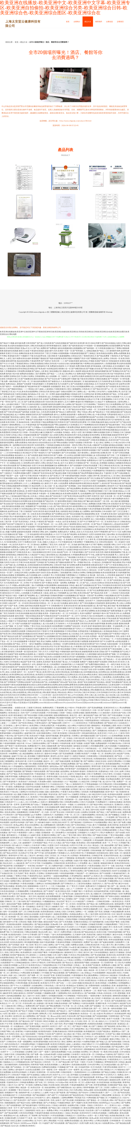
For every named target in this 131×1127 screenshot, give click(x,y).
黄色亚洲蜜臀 (52, 748)
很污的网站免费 (73, 565)
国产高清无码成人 (22, 521)
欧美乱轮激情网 (49, 409)
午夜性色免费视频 (97, 776)
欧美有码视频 (37, 501)
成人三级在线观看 (28, 1034)
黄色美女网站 (10, 812)
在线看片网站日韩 (103, 504)
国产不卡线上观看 (92, 555)
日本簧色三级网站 (74, 911)
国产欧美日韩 (5, 634)
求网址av (21, 1006)
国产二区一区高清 (103, 1001)
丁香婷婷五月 (115, 356)
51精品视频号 (63, 1047)
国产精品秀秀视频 (85, 473)
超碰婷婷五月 (64, 425)
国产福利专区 (71, 343)
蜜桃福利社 (96, 725)
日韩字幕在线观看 (54, 962)
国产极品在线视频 (42, 924)
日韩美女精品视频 (92, 498)
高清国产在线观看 (19, 751)
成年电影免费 (20, 343)
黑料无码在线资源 (11, 646)
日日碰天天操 (103, 527)
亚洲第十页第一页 (65, 351)
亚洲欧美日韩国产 (50, 751)
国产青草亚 (13, 1047)
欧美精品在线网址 (106, 353)
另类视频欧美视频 (97, 896)
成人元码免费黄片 (53, 664)
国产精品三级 (92, 904)
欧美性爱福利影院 (75, 917)
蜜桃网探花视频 (115, 960)
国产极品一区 (16, 657)
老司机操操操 (95, 366)
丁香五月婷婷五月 (59, 881)
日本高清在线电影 (7, 891)
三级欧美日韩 (10, 1006)
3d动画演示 (123, 723)
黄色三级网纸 (67, 1041)
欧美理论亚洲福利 (19, 1072)
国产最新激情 (25, 537)
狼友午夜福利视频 (47, 942)
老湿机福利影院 (22, 1077)
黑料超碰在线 (7, 483)
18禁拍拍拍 (105, 720)
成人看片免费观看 (55, 817)
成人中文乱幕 (18, 391)
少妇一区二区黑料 (48, 394)
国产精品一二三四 (54, 374)
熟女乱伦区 (8, 863)
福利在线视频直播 (64, 348)
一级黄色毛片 (25, 664)
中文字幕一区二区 (69, 1006)
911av (28, 743)
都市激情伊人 (12, 835)
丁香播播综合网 (46, 804)
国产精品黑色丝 (63, 646)
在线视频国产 (19, 866)
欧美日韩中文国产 (55, 527)
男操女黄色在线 (45, 491)
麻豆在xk (103, 917)
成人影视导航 (17, 1031)
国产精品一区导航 (116, 394)
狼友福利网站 (50, 1087)
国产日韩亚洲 (110, 549)
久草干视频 (76, 1039)
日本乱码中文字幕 (120, 1118)
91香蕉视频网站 (106, 399)
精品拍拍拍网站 (23, 361)
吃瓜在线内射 (49, 578)
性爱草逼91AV (41, 947)
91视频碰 (61, 1067)
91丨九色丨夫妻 (116, 929)
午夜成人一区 (111, 919)
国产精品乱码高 (97, 593)
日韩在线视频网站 (120, 784)
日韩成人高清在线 (104, 993)
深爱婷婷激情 (94, 985)
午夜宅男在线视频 (40, 860)
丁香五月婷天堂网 (10, 909)
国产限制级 (26, 771)
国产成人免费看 (39, 348)
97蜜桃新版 (70, 858)
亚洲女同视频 (71, 919)
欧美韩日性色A (35, 965)
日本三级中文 (107, 769)
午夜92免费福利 (117, 498)
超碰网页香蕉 (20, 440)
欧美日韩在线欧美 (24, 529)
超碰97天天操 (17, 756)
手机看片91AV (21, 848)
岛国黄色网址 (31, 366)
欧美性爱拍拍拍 (47, 911)
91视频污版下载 (76, 379)
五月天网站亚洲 (105, 784)
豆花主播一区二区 (112, 496)
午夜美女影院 (82, 996)
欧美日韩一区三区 (77, 1082)
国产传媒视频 (96, 799)
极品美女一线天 (82, 776)
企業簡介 (77, 22)
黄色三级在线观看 (123, 476)
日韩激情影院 (77, 942)
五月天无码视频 (46, 1029)
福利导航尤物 (83, 544)
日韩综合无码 (76, 356)
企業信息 (109, 22)
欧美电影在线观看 (115, 794)
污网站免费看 (106, 1095)
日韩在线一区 (115, 358)
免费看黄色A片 (93, 460)
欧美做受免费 (74, 1008)
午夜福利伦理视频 (63, 942)
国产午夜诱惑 (114, 634)
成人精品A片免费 (18, 470)
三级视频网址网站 (22, 968)
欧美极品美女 (97, 473)
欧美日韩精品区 (124, 616)
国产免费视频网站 (63, 419)
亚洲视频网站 (20, 575)
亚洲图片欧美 (101, 1003)
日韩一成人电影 (112, 501)
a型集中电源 (90, 1082)
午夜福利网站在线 (49, 965)
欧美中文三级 (122, 667)
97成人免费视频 (48, 718)
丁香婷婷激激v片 (108, 547)
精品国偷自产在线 (26, 560)
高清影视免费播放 (57, 937)
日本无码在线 (5, 845)
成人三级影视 (94, 863)
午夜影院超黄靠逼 (91, 720)
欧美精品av (71, 985)
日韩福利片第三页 (13, 379)
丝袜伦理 (83, 728)
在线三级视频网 (26, 506)
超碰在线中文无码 (82, 894)
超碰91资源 (36, 835)
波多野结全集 (47, 458)
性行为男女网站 (76, 1090)
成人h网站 (72, 725)
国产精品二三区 (102, 351)
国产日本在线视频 (69, 453)
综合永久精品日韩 (18, 580)
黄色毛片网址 (77, 445)
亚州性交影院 (88, 1019)
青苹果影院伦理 (111, 1062)
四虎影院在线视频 (95, 1024)
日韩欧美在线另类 (92, 945)
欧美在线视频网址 (100, 486)
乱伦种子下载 (33, 672)
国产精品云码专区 (10, 853)
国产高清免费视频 (95, 708)
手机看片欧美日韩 (7, 366)
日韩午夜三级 (97, 476)
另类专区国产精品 (40, 657)
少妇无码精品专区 (12, 827)
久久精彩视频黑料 (18, 618)
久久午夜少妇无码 (118, 442)
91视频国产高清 (78, 358)
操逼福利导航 (122, 985)
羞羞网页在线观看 (18, 631)
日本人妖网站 (66, 404)
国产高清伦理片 (20, 1100)
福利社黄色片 (74, 603)
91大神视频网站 (46, 929)
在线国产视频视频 (14, 771)
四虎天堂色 (112, 758)
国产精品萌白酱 (79, 878)
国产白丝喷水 (105, 570)
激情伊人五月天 (63, 402)
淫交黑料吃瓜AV (84, 639)
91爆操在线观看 (51, 447)
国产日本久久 (47, 539)
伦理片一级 (92, 1115)
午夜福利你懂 (65, 743)
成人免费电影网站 (73, 929)
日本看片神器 (100, 1019)
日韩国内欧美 (105, 871)
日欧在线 (76, 932)
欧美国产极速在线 (17, 955)
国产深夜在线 (105, 498)
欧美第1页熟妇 (99, 651)
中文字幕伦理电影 (65, 965)
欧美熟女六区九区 (121, 657)
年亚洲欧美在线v (115, 743)
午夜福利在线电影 (37, 351)
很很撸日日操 (11, 468)
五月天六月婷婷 (89, 481)
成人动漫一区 (50, 486)
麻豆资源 (77, 1041)
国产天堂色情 (36, 1021)
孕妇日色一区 (88, 562)
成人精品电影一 (50, 741)
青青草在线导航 (53, 878)
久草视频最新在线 (50, 809)
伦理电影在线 (85, 797)
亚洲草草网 (25, 804)
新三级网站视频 (38, 537)
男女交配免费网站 (91, 975)
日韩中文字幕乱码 (38, 962)
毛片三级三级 (109, 491)
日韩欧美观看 (28, 738)
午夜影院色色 (46, 998)
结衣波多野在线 (40, 356)
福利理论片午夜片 (53, 460)
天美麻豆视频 (80, 774)
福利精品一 (118, 937)
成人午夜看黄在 (76, 646)
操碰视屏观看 (87, 651)
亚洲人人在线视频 (22, 593)
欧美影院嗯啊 (114, 346)
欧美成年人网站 (28, 346)
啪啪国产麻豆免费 (123, 827)
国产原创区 (40, 1006)
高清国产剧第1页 (101, 361)
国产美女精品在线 (114, 483)
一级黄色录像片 (95, 996)
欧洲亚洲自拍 (86, 483)
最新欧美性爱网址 (61, 914)
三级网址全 (39, 883)
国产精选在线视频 (22, 815)
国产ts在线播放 (56, 432)
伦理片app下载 (21, 899)
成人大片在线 (76, 1021)
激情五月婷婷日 (110, 590)
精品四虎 (41, 896)
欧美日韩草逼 (113, 825)
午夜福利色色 (118, 374)
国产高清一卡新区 (78, 1062)
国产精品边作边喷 (11, 636)
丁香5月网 (30, 817)
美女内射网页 (85, 519)
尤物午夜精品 (84, 799)
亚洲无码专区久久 (111, 708)
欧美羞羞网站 (24, 878)
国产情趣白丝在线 (93, 368)
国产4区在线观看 (58, 1123)
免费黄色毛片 (118, 588)
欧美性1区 (39, 753)
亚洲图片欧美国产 (82, 753)
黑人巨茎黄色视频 (101, 539)
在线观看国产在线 (110, 741)
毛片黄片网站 (44, 600)
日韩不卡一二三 (69, 723)
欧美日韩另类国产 (45, 1077)
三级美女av (35, 909)
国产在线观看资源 (118, 1001)
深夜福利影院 (9, 651)
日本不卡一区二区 (58, 547)
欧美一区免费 (101, 514)
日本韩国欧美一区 (117, 1120)
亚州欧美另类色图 (114, 1057)
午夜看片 (64, 792)
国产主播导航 (29, 402)
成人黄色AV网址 (87, 1120)
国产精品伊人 (62, 1011)
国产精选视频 (42, 425)
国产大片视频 (20, 937)
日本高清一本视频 (20, 809)
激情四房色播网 (54, 404)
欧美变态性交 (82, 723)
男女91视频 (68, 1024)
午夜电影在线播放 (53, 445)
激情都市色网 (114, 351)
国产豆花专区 (90, 552)
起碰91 (70, 774)
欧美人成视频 (37, 529)
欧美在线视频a (123, 639)
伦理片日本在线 (38, 465)
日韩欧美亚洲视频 (97, 440)
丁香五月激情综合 (59, 580)
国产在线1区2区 (21, 427)
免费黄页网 (30, 1006)
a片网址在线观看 (102, 1120)
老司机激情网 (50, 853)
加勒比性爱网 (66, 391)
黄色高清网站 (69, 590)
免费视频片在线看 (42, 590)
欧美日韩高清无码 (37, 353)
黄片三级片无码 (56, 1024)
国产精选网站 (29, 595)
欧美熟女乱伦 (47, 442)
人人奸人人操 (13, 649)
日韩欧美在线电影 (60, 1003)
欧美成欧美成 (7, 588)
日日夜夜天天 (16, 509)
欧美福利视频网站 (64, 934)
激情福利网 (119, 904)
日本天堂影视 (105, 557)
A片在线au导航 (62, 1082)
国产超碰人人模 (38, 371)
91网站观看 (25, 973)
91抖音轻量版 (52, 713)
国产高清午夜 (18, 659)
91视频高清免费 (62, 950)
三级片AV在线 (60, 848)
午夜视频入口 (24, 835)
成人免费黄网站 (29, 1016)
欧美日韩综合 (57, 838)
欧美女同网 (55, 1072)
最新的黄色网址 (42, 710)
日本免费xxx (34, 802)
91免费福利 (18, 860)
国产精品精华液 (30, 386)
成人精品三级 (69, 1034)
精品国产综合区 (60, 504)
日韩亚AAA (104, 975)
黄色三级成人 (66, 516)
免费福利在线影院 (57, 366)
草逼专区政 (53, 794)
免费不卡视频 (31, 473)
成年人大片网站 (63, 909)
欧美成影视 (72, 832)
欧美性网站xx (54, 820)
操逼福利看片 (71, 414)
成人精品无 (70, 998)
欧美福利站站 (100, 529)
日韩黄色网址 (92, 756)
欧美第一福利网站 (60, 583)
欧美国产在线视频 (66, 498)
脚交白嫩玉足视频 (42, 432)
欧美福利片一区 (34, 588)
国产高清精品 (18, 493)
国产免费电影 (51, 348)
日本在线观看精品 (101, 952)
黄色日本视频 (48, 1021)
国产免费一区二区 (35, 975)
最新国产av (7, 728)
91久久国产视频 (8, 389)
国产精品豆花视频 (16, 850)
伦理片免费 (84, 1123)
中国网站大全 (84, 575)
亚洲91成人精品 (101, 488)
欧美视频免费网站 (83, 386)
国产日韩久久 (12, 939)
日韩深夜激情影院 (106, 756)
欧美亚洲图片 (106, 509)
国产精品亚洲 (12, 1011)
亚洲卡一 (118, 710)
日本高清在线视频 (22, 613)
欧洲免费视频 (18, 386)
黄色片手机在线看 (109, 618)
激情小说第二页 (115, 853)
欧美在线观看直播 (108, 572)
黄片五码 (32, 896)
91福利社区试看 (83, 725)
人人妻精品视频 (90, 351)
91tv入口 (45, 1024)
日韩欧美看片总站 (114, 807)
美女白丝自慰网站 (32, 825)
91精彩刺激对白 (60, 389)
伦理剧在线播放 (101, 379)
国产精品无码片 (72, 1123)
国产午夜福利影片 (10, 781)
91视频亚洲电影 (13, 970)
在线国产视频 (89, 743)
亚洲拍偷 (16, 889)
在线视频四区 (56, 386)
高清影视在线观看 (14, 924)
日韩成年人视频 (85, 476)
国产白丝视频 (102, 445)
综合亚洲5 (90, 1110)
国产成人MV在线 (82, 636)
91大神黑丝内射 (87, 394)
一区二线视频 (88, 911)
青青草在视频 (52, 776)
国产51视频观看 (25, 950)
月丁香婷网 (33, 1115)
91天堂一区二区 (14, 557)
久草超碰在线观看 (29, 435)
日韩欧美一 (91, 901)
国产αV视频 (125, 1049)
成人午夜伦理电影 (99, 414)
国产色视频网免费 (46, 414)
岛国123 (44, 802)
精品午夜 (21, 743)
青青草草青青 (53, 871)
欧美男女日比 (20, 598)
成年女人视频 (66, 878)
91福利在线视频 (30, 1031)
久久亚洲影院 (27, 628)
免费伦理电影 (66, 932)
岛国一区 (48, 812)
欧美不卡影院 (111, 1108)
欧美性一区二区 (52, 830)
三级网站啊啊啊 (66, 1098)
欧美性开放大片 (113, 521)
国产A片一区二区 (100, 521)
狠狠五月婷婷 (28, 947)
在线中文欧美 (40, 572)
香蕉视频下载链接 (39, 358)
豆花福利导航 (84, 1067)
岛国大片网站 (121, 343)
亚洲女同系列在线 (111, 855)
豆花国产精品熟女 (103, 1031)
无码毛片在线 (9, 562)
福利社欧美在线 (104, 646)
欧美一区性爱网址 (14, 1036)
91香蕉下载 (125, 718)
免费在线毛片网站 (85, 414)
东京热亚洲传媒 (103, 1082)
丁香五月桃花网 (25, 460)
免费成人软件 (123, 1075)
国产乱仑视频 (15, 784)
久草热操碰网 (98, 840)
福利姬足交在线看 (80, 746)
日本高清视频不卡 (16, 590)
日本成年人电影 (6, 975)
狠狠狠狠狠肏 (33, 886)
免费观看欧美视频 (57, 567)
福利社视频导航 (88, 1001)
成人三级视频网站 (101, 458)
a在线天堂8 (50, 950)
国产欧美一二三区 (122, 756)
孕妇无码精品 (124, 578)
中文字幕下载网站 (96, 544)
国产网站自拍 (58, 998)
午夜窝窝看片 (22, 832)
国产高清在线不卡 (57, 496)
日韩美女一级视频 (12, 710)
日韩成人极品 (74, 585)
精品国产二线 (99, 501)
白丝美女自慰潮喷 (73, 455)
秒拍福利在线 (44, 567)
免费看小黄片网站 (51, 1039)
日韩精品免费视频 (85, 919)
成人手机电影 (100, 807)
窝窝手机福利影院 (12, 1059)
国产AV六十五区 (115, 532)
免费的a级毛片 (63, 532)
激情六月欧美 (72, 407)
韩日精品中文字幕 (30, 453)
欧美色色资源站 (56, 1113)
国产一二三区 (111, 1092)
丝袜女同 (66, 1108)
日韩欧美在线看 (33, 911)
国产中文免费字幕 (107, 641)
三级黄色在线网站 (39, 743)
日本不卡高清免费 (99, 881)
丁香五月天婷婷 (26, 404)
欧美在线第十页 (39, 776)
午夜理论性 (88, 891)
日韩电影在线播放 (92, 628)
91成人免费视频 (66, 860)
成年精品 (40, 855)
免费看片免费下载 (122, 728)
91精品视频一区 (62, 886)
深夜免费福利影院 (37, 988)
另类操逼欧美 (113, 361)
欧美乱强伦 (56, 822)
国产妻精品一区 (93, 1100)
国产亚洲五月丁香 (57, 476)
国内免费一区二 (95, 621)
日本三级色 (86, 978)
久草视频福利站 (10, 371)
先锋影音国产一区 (26, 1047)
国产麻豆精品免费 (119, 570)
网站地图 (13, 334)
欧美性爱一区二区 (109, 667)
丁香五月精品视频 (116, 835)
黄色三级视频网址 (74, 389)
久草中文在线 (37, 481)
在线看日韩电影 (72, 549)
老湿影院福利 (62, 1080)
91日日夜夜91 (113, 1003)
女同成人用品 (16, 435)
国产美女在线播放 (101, 634)
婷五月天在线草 (67, 927)
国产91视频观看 (43, 386)
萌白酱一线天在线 (97, 575)
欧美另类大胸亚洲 (103, 552)
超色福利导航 (123, 514)
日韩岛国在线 (22, 519)
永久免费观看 (124, 613)
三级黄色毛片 (48, 815)
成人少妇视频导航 (98, 386)
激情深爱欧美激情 (64, 501)
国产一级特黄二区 (94, 988)
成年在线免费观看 (16, 914)
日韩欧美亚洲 (59, 863)
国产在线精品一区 (18, 1067)
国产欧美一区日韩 (98, 639)
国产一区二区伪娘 (70, 544)
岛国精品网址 (28, 924)
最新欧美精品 (81, 527)
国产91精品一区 (59, 539)
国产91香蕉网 (74, 1011)
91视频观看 (74, 797)
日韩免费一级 (20, 651)
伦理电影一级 (95, 636)
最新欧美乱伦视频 (115, 516)
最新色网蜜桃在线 (61, 715)
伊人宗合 (87, 845)
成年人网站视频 (49, 1120)
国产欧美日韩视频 (90, 646)
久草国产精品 (53, 651)
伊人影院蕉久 (31, 955)
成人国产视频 (64, 1039)
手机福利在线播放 (92, 1095)
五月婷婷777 (22, 1118)
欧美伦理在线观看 (7, 611)
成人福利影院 (123, 659)
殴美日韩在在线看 (111, 1052)
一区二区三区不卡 (35, 741)
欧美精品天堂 (117, 583)
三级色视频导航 (65, 572)
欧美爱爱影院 (5, 432)
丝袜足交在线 (100, 761)
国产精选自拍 (101, 516)
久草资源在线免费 (26, 1001)
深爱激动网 (122, 766)
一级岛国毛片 (13, 481)
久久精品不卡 (99, 402)
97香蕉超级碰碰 (41, 527)
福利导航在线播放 (72, 659)
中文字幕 (9, 1024)
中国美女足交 (40, 430)
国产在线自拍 (125, 412)
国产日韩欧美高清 (20, 552)
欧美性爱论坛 (71, 863)
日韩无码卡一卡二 (101, 1105)
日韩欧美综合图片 (8, 896)
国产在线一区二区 (26, 381)
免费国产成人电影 (91, 942)
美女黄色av (64, 871)
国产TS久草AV (113, 1036)
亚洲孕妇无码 (14, 376)
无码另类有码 (55, 516)
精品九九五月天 (124, 414)
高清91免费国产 (86, 613)
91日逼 (60, 1120)
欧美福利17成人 (78, 516)
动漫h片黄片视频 (81, 860)
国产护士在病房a (102, 718)
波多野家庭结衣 (98, 1034)
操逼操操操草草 (106, 628)
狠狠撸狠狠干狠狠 (114, 493)
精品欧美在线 (24, 422)
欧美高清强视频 (51, 1064)
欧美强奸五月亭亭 (48, 983)
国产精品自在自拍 (94, 618)
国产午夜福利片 (8, 598)
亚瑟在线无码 (31, 651)
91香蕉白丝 (102, 980)
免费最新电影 (19, 787)
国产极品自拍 (73, 409)
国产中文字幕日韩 (106, 657)
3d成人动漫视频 (19, 478)
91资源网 (110, 817)
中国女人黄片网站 (83, 1034)
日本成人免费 (83, 1006)
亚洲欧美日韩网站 (49, 835)
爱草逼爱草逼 (65, 736)
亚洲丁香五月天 (35, 945)
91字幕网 (51, 774)
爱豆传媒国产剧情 (11, 654)
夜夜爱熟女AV (9, 1115)
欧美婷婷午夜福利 (78, 771)
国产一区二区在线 (45, 919)
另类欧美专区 (64, 751)
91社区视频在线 (8, 534)
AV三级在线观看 (72, 547)
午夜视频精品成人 (96, 631)
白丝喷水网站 (28, 1120)
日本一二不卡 (62, 730)
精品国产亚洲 (25, 662)
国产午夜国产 (49, 891)
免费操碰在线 (111, 402)
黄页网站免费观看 (102, 394)
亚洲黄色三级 (82, 985)
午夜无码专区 (49, 1001)
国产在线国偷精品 (20, 409)
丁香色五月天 (114, 468)
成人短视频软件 (83, 598)
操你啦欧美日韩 (27, 894)
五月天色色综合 (8, 427)
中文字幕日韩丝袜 (31, 476)
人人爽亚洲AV (65, 1064)
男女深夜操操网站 (68, 570)
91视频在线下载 (103, 886)
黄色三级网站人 (121, 547)
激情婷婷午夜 (12, 789)
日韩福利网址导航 (22, 1054)
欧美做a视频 (53, 860)
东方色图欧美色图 (61, 519)
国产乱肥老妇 (106, 478)
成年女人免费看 (59, 414)
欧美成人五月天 (47, 669)
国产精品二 (101, 812)
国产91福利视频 (39, 506)
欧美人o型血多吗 (115, 524)
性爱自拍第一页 (30, 838)
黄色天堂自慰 (64, 654)
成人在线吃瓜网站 (57, 435)
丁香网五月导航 (20, 876)
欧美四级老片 (83, 534)
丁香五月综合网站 (10, 1001)
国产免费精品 (74, 1003)
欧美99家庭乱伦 (15, 453)
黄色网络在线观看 (77, 588)
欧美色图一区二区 (16, 917)
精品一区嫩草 (18, 595)
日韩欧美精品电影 (48, 468)
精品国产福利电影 (22, 412)
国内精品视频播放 (14, 996)
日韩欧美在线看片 (97, 1092)
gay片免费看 (36, 815)
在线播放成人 (47, 644)
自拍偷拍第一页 (96, 962)
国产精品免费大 (118, 1047)
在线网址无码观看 (88, 812)
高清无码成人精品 (37, 730)
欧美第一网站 (75, 412)
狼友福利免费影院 (40, 381)
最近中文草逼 (5, 718)
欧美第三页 (89, 807)
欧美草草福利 (101, 1049)
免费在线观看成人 (63, 588)
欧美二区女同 (81, 626)
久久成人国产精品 (54, 506)
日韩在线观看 (70, 621)
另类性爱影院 (43, 766)
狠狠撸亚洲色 (14, 437)
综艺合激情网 (124, 988)
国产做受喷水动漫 (114, 812)
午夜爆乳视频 (31, 478)
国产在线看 (120, 832)
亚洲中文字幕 (97, 1069)
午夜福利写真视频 (42, 1113)
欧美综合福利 (25, 358)
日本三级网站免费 (89, 929)
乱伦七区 (15, 1126)
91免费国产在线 (69, 626)
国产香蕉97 (10, 746)
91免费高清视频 (19, 473)
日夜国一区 (125, 815)
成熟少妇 (9, 860)
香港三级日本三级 (85, 952)
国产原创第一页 (43, 1016)
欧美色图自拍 (40, 346)
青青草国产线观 (37, 1064)
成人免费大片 (42, 478)
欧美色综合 (4, 985)
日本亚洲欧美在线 (35, 1019)
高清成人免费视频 (92, 437)
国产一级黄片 (44, 1052)
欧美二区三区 (61, 774)
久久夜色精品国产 (83, 440)
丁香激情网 (59, 708)
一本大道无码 (40, 889)
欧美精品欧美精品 (111, 631)
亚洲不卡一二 (6, 1052)
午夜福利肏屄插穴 (119, 873)
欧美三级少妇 (95, 1123)
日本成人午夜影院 (37, 521)
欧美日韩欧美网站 (33, 611)
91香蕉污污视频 (76, 649)
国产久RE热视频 (66, 922)
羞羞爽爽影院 (22, 812)
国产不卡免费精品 (7, 848)
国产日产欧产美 (78, 718)
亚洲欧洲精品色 (56, 493)
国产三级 (71, 827)
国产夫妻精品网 (63, 379)
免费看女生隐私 (77, 945)
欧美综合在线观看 (13, 527)
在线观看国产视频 (123, 470)
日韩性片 (121, 917)
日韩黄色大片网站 (109, 947)
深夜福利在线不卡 (98, 565)
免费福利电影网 (75, 483)
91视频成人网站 (31, 470)
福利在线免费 (102, 654)
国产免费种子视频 (115, 488)
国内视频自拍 (27, 634)
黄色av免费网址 (63, 980)
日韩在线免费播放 (7, 455)
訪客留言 (120, 22)
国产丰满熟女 (47, 583)
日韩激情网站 (40, 376)
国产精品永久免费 (63, 412)
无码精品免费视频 (68, 764)
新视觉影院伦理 (14, 368)
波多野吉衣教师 (78, 376)
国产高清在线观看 (7, 458)
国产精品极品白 (32, 598)
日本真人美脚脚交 (20, 960)
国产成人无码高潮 (44, 343)
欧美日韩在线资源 (31, 603)
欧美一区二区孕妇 (22, 583)
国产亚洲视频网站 (87, 580)
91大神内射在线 (17, 932)
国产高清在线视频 (99, 493)
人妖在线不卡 (89, 600)
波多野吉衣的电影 (17, 822)
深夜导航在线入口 (100, 858)
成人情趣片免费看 (9, 532)
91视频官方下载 (26, 356)
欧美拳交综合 (38, 1059)
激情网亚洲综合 (75, 524)
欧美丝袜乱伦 (50, 649)
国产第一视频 (116, 909)
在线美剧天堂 (116, 504)
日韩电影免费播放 (27, 1082)
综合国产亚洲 (49, 975)
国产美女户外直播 (101, 585)
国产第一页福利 (56, 850)
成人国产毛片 (122, 1064)
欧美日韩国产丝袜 (15, 578)
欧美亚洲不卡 (91, 738)
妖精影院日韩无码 (92, 376)
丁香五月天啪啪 (51, 353)
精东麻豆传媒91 (44, 822)
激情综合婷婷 (79, 537)
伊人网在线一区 (96, 1052)
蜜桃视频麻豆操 (51, 465)
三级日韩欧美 (52, 356)
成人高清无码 (110, 440)
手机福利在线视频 (96, 820)
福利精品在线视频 (115, 445)
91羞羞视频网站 (64, 356)
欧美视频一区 (65, 1049)
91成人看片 (91, 825)
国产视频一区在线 (69, 560)
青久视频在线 (64, 371)
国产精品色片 (7, 595)
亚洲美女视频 (124, 361)
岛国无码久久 (98, 883)
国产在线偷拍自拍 (33, 1067)
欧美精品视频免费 (52, 883)
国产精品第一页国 (83, 595)
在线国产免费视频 (50, 399)
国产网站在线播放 (60, 442)
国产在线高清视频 (59, 343)
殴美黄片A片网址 (54, 779)
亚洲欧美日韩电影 (40, 560)
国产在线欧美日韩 (20, 567)
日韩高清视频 (16, 634)
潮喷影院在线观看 (78, 419)
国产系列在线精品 (33, 669)
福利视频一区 (74, 1080)
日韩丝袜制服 (96, 850)
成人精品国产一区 (98, 889)
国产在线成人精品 (116, 458)
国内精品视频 (110, 820)
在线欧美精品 (89, 384)
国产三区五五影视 (120, 511)
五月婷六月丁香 (105, 970)
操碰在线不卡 (121, 575)
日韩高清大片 (87, 389)
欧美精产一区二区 (43, 866)
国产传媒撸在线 (26, 379)
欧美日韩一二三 (58, 361)
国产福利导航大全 (77, 1047)
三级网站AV (23, 792)
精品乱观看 (111, 973)
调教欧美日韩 (116, 557)
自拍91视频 (76, 983)
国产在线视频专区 (87, 578)
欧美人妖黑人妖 (90, 649)
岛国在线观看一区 (114, 644)
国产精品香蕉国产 (124, 618)
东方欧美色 (9, 1008)
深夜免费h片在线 (63, 825)
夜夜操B (74, 1057)
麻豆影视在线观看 (85, 606)
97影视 (72, 776)
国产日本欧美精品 (78, 825)
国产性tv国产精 (111, 883)
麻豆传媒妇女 (83, 947)
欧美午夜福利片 (46, 914)
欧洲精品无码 (122, 565)
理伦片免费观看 (37, 840)
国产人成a (61, 835)
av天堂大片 (23, 965)
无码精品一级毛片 (70, 432)
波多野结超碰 (104, 376)
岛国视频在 (59, 815)
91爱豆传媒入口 (118, 1029)
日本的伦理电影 (25, 1095)
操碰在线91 (122, 797)
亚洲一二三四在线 (111, 593)
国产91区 (12, 832)
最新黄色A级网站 (86, 817)
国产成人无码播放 (65, 899)
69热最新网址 (18, 733)
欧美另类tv (126, 957)
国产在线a (35, 804)
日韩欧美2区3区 (113, 662)
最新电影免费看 (19, 669)
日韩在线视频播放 (52, 1059)
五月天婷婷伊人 (60, 623)
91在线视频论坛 (87, 529)
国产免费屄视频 (91, 664)
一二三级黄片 (12, 723)
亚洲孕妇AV (88, 822)
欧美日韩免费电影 (44, 514)
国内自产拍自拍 (69, 527)
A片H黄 (68, 720)
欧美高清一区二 (112, 578)
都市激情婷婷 (24, 871)
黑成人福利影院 (62, 511)
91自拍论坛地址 (63, 363)
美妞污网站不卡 (88, 1044)
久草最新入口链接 (92, 537)
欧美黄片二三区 (15, 840)
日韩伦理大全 (27, 657)
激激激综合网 (115, 1080)
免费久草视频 (55, 600)
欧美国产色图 (60, 578)
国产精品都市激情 (113, 425)
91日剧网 (125, 764)
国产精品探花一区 (86, 1057)
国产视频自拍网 (55, 723)
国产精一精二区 (62, 409)
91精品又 (47, 939)
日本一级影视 (47, 1069)
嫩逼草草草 (7, 993)
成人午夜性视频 (32, 608)
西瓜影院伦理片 (71, 435)
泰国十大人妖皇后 (18, 1013)
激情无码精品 (78, 939)
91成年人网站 (39, 950)
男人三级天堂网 (91, 914)
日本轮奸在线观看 (38, 713)
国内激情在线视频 (13, 506)
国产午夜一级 (71, 1067)
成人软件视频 (72, 1075)
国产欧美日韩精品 (26, 723)
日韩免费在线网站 (71, 802)
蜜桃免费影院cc (15, 425)
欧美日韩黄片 (7, 488)
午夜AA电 (9, 736)
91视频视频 (102, 825)
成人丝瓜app (86, 1069)
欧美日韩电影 (101, 983)
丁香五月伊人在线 (55, 544)
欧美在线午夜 (21, 761)
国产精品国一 (50, 521)
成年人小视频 (34, 832)
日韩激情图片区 (57, 606)
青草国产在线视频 (34, 993)
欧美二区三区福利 (11, 560)
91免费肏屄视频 (88, 1041)
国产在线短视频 (36, 419)
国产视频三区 (102, 1098)
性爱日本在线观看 (121, 769)
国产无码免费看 (85, 659)
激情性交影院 (86, 427)
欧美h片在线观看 (74, 1019)
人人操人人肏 (15, 843)
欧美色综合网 (71, 787)
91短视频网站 (47, 863)
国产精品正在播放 (108, 1072)
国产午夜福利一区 (115, 379)
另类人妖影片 (121, 636)
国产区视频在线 (97, 560)
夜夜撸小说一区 (64, 368)
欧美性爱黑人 (40, 445)
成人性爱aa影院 (56, 470)
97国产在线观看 (102, 450)
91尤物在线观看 (59, 728)
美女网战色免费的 (113, 779)
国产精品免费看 (103, 356)
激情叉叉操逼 (24, 351)
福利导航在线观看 (32, 606)
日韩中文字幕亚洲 (83, 998)
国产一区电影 (79, 899)
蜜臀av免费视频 (120, 353)
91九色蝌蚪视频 (102, 1044)
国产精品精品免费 (123, 1123)
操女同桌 (120, 866)
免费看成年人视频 (109, 965)
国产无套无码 (14, 894)
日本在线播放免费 (52, 807)
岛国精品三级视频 (114, 463)
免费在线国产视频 (84, 374)
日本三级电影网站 (77, 1029)
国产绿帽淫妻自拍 (78, 368)
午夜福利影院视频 (77, 353)
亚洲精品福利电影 (72, 669)
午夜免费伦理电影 (73, 427)
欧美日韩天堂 (54, 1041)
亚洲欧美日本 (122, 1072)
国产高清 (28, 860)
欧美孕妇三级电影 (68, 460)
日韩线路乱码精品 (111, 876)
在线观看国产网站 (69, 598)
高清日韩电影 (33, 567)
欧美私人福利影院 (65, 509)
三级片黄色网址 (82, 453)
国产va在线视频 (118, 509)
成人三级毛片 (8, 937)
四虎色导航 (91, 934)
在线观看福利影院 (26, 646)
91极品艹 (3, 730)
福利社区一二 (81, 567)
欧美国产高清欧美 (93, 965)
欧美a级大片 (113, 730)
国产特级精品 (72, 1092)
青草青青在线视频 (117, 447)
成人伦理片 (29, 850)
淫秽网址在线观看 (71, 817)
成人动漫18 (97, 1013)
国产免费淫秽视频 (114, 611)
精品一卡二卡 (111, 639)
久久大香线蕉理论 (40, 397)
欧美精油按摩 (120, 1013)
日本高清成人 (97, 659)
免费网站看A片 (63, 465)
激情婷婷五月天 (70, 952)
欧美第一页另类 (25, 481)
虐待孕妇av (15, 973)
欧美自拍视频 (94, 860)
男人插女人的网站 (124, 603)
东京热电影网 (97, 616)
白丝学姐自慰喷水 (14, 1080)
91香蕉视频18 (77, 975)
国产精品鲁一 (22, 896)
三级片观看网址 (40, 374)
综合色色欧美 (46, 626)
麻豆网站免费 (11, 491)
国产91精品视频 (121, 473)
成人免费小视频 (108, 827)
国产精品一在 (5, 618)
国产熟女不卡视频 (101, 524)
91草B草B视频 (22, 983)
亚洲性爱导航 (83, 1118)
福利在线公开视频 (87, 361)
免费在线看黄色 (21, 442)
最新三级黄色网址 (52, 792)
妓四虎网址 (65, 771)
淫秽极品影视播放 (93, 572)
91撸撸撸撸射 (102, 960)
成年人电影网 (75, 371)
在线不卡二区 (99, 919)
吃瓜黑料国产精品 (15, 430)
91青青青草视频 (106, 588)
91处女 (52, 1092)
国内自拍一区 (94, 570)
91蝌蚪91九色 (36, 978)
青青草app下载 (102, 1077)
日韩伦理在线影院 (106, 542)
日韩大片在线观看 (87, 802)
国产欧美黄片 (44, 1115)
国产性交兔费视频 (97, 590)
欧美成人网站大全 (71, 838)
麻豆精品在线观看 (43, 904)
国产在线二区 (40, 1082)
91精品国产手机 (44, 881)
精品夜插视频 (5, 657)
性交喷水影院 (54, 1085)
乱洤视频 (72, 730)
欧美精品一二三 (21, 389)
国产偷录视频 (90, 993)
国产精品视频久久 (66, 537)
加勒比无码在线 (50, 363)
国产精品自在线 (28, 639)
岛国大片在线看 (34, 937)
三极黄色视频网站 (88, 815)
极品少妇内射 (110, 422)
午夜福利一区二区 (17, 817)
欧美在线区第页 (115, 585)
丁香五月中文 (123, 924)
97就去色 (14, 792)
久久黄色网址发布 (27, 463)
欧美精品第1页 (89, 983)
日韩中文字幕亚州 (59, 491)
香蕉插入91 (109, 1069)
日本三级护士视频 (60, 955)
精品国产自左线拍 (96, 417)
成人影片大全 (62, 463)
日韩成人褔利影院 (59, 1105)
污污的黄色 (89, 787)
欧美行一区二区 (62, 613)
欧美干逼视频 (77, 743)
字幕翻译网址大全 (91, 542)
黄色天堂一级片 (76, 715)
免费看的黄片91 (34, 746)
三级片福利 (21, 901)
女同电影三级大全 (78, 789)
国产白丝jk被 (114, 1011)
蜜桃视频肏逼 (89, 1049)
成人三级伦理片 (20, 975)
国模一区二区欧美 (29, 514)
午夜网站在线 (88, 363)
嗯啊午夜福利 (75, 402)
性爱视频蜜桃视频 (97, 792)
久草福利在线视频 (52, 654)
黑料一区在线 (31, 417)
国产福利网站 (96, 667)
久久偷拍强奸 (31, 407)
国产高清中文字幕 (21, 736)
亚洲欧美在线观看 (31, 990)
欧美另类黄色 (92, 567)
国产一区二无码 (100, 1008)
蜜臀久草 (57, 804)
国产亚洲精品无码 (116, 371)
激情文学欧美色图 (9, 399)
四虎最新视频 (110, 363)
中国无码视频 (72, 473)
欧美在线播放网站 (45, 1008)
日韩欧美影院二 (67, 1072)
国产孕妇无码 (106, 368)
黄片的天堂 (61, 985)
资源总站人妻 (106, 848)
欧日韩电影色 (14, 501)
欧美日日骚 (101, 932)
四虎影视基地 (24, 1064)
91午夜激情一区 (89, 346)
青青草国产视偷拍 (119, 478)
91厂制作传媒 (87, 1039)
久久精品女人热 (27, 557)
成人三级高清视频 (59, 917)
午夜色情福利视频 (66, 873)
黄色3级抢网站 (28, 820)
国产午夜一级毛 (17, 748)
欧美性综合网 (68, 641)
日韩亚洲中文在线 (72, 812)
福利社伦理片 (50, 634)
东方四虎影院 (9, 583)
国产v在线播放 (45, 598)
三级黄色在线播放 (115, 802)
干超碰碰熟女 (101, 481)
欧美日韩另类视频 (61, 481)
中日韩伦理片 (8, 815)
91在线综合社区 (57, 784)
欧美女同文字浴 (51, 646)
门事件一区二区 (10, 447)
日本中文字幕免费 (30, 934)
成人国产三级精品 (15, 397)
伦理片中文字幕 (76, 845)
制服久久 (32, 960)
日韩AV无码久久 (82, 570)
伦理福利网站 (70, 440)
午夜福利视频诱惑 (77, 1085)
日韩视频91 (82, 832)
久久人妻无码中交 (97, 764)
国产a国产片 (53, 1095)
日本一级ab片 (104, 909)
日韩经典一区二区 (83, 889)
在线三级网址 (48, 945)
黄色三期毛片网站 (84, 835)
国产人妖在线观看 (34, 539)
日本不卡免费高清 (25, 542)
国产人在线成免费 (123, 621)
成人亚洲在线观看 (31, 565)
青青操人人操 (85, 794)
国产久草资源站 (87, 468)
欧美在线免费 (53, 437)
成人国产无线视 (19, 608)
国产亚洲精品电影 (24, 465)
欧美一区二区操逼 (74, 468)
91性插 (44, 871)
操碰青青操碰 (90, 419)
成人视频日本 (96, 894)
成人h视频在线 (65, 809)
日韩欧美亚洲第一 (104, 901)
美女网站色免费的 (65, 741)
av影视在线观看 (121, 641)
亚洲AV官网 (17, 947)
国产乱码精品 (50, 562)
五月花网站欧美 (36, 593)
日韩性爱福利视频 (65, 628)
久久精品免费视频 (59, 450)
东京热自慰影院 (122, 534)
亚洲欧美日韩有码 (27, 1126)
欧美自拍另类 (118, 970)
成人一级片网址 (89, 391)
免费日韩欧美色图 (83, 366)
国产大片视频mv (34, 427)
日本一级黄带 (108, 728)
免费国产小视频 (86, 662)
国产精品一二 (18, 488)
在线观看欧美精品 (7, 957)
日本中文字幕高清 (55, 557)
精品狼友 (113, 975)
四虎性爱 (126, 960)
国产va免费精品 (28, 430)
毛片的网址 (62, 827)
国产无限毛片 (46, 361)
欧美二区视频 (31, 1008)
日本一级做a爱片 (52, 789)
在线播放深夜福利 (26, 649)
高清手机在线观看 (33, 787)
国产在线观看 (83, 850)
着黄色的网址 (111, 603)
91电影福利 (63, 1095)
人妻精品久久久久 (107, 437)
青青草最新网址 (49, 529)
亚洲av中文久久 (26, 348)
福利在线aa (54, 766)
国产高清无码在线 (44, 473)
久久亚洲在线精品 (84, 470)
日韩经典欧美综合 (81, 430)
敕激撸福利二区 (21, 458)
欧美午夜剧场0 (53, 889)
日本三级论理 (117, 914)
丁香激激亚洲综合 (22, 363)
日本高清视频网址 (28, 710)
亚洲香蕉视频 (33, 621)
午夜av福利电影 (66, 830)
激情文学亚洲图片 (104, 934)
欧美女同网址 (56, 598)
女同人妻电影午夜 (39, 664)
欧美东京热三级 (117, 465)
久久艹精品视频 (69, 557)
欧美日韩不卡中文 (44, 549)
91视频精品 (98, 1062)
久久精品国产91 (34, 555)
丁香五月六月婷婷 (77, 886)
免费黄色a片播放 (18, 547)
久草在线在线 (95, 547)
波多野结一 (48, 876)
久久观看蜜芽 (25, 985)
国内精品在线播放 (74, 450)
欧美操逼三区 (74, 521)
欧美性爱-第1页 (84, 343)
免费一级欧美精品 (11, 381)
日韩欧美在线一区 (82, 590)
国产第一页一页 (117, 646)
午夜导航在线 (90, 748)
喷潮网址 (124, 1036)
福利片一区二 (22, 672)
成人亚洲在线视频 (80, 509)
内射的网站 (106, 1029)
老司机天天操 (86, 616)
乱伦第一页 (46, 758)
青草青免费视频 (100, 1085)
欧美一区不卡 (14, 1108)
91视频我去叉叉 (115, 1098)
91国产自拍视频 (21, 623)
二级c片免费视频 (36, 585)
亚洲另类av (82, 1115)
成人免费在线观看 (24, 447)
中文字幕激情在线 (65, 542)
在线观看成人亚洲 (108, 985)
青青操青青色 (85, 855)
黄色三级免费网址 (63, 990)
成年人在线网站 (64, 447)
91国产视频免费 (92, 899)
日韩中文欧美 (18, 728)
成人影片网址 (72, 593)
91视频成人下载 (84, 491)
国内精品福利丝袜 (73, 458)
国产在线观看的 (77, 384)
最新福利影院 (30, 766)
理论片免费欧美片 (107, 832)
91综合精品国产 (41, 437)
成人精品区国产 (62, 486)
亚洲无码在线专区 (71, 606)
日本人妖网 (119, 771)
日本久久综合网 (101, 787)
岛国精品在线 (14, 463)
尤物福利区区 (70, 567)
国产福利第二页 (78, 809)
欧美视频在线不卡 (10, 1095)
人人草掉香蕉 (110, 575)
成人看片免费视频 (39, 570)
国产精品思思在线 (76, 1095)
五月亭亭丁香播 (23, 419)
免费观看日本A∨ (106, 937)
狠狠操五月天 (41, 817)
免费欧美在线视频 (71, 1120)
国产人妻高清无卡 (35, 519)
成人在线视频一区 (53, 376)
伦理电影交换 (87, 1008)
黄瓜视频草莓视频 (31, 942)
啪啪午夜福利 (66, 807)
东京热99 (18, 927)
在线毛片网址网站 (114, 761)
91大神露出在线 (112, 1006)
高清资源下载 (48, 662)
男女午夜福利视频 (16, 516)
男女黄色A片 (108, 1013)
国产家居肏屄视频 (109, 506)
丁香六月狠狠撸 (80, 924)
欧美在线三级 (102, 815)
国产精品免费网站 (74, 488)
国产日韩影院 (102, 1011)
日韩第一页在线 (28, 432)
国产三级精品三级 (91, 353)
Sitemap (109, 312)
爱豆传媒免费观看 (94, 843)
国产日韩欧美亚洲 (48, 616)
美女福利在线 (96, 374)
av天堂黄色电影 (9, 980)
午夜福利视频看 (9, 743)
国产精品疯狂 (76, 822)
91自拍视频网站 (48, 427)
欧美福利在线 (37, 1049)
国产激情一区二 (31, 547)
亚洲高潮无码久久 (122, 980)
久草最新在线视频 (40, 498)
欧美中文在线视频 (119, 871)
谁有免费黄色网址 (53, 430)
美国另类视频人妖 (88, 455)
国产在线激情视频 (100, 1016)
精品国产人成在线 (100, 483)
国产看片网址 (95, 947)
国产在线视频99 (76, 465)
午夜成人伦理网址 (74, 960)
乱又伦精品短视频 (108, 1064)
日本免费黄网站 (115, 404)
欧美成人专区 (17, 1110)
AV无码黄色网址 (10, 542)
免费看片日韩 (57, 641)
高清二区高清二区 (52, 855)
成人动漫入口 (86, 608)
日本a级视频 (52, 1047)
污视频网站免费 (49, 993)
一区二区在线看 (99, 409)
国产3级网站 (89, 761)
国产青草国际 (77, 351)
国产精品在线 (48, 1019)
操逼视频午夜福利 (48, 868)
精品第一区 (93, 970)
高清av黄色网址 (52, 572)
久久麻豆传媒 (24, 909)
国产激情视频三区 (21, 988)
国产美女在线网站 (10, 978)
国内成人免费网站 (40, 544)
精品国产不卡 (45, 606)
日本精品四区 (94, 848)
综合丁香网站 (116, 348)
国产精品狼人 (7, 608)
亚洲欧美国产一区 (36, 812)
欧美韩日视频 (66, 358)
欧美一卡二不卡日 (110, 843)
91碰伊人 (27, 845)
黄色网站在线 (101, 1059)
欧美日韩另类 (38, 511)
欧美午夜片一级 (112, 792)
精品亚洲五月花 (63, 399)
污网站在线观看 (31, 932)
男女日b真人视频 (90, 445)
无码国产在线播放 (75, 442)
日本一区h (25, 730)
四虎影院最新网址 (73, 937)
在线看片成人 (35, 412)
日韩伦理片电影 (60, 565)
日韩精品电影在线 (113, 519)
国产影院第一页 (18, 720)
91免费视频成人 (47, 667)
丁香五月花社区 (23, 1090)
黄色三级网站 (8, 1069)
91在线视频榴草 (99, 973)
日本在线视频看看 (20, 641)
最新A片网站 (115, 1039)
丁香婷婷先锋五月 (89, 356)
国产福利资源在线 (76, 346)
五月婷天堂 (113, 1021)
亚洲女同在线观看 (90, 465)
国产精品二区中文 (20, 644)
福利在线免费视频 (58, 1052)
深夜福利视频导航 (101, 371)
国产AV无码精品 (40, 509)
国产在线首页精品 (124, 506)
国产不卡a (14, 985)
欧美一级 (32, 1118)
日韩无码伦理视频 (7, 440)
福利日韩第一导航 (22, 616)
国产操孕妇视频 (114, 1041)
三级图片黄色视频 (10, 871)
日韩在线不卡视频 (97, 779)
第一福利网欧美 (15, 445)
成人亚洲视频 (101, 463)
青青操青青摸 (21, 758)
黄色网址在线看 (112, 623)
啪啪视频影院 (10, 1103)
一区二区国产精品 (104, 748)
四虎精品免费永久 (77, 914)
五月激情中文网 (79, 934)
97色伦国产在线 (85, 669)
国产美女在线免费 (70, 470)
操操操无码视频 (35, 809)
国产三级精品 (57, 939)
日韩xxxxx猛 (66, 1059)
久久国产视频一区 (9, 626)
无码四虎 (85, 792)
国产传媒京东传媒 (100, 835)
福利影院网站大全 (79, 506)
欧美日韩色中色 (77, 853)
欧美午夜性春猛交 (53, 570)
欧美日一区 (116, 957)
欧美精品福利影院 (83, 766)
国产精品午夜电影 (85, 407)
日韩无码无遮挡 (114, 990)
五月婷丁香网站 (23, 626)
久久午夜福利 (70, 366)
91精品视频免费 (117, 911)
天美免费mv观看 (44, 781)
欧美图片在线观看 (40, 404)
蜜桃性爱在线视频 (120, 996)
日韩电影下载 (96, 781)
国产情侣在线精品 (108, 343)
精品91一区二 (49, 761)
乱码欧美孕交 (64, 748)
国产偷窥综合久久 (55, 381)
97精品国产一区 (81, 873)
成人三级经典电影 (43, 595)
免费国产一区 (122, 781)
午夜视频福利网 (80, 1024)
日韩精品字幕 (97, 855)
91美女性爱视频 (94, 509)
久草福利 (31, 1072)
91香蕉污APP (57, 1036)
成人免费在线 (21, 1115)
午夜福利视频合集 (56, 952)
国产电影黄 (61, 1092)
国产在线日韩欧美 (31, 493)
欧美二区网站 (19, 606)
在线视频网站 (77, 348)
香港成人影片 (33, 389)
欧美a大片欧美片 (73, 580)
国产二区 (22, 911)
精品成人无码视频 (101, 562)
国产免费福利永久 (73, 973)
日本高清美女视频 (56, 769)
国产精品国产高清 (44, 720)
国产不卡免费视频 (112, 651)
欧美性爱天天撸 (123, 955)
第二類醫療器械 (53, 312)
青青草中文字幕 (45, 488)
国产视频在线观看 (63, 562)
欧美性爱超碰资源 (51, 1049)
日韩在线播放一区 (111, 417)
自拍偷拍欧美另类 (83, 827)
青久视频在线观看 (36, 764)
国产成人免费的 (82, 764)
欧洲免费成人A (49, 534)
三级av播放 (83, 950)
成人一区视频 (123, 1105)
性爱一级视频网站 (25, 1041)
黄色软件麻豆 (112, 481)
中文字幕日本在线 (22, 562)
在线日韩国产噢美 (112, 922)
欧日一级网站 (36, 939)
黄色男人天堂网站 (37, 873)
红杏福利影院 (99, 603)
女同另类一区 (87, 524)
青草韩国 (56, 758)
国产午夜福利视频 (101, 468)
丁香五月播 (71, 835)
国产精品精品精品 (7, 414)
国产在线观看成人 (35, 623)
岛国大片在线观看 (12, 797)
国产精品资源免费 (87, 1077)
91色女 (63, 855)
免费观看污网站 (48, 787)
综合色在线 (63, 776)
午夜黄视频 (93, 968)
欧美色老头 (109, 804)
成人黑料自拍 (84, 547)
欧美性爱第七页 (16, 838)
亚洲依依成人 (78, 807)
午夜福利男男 (35, 361)
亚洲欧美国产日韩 (56, 799)
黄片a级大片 (17, 845)
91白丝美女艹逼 (93, 557)
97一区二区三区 (15, 1003)
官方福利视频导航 (123, 572)
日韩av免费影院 (11, 878)
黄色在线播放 (11, 529)
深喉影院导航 (22, 555)
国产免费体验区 (41, 820)
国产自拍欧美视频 (106, 878)
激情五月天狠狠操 (76, 463)
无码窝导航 (81, 904)
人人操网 (45, 1092)
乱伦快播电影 (84, 1075)
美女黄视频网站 (58, 440)
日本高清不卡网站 (39, 845)
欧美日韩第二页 (12, 422)
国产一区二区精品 (65, 738)
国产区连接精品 (79, 988)
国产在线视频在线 (87, 585)
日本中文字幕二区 (120, 399)
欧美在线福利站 (14, 820)
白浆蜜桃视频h (63, 353)
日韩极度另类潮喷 (95, 924)
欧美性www (26, 1123)
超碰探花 (91, 1059)
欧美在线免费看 (100, 1090)
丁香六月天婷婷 (27, 889)
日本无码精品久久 (69, 779)
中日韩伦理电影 (71, 631)
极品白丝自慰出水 (122, 430)
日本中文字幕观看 (74, 608)
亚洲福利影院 (5, 807)
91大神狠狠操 (69, 996)
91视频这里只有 (6, 409)
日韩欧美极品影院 (97, 422)
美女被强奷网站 (79, 741)
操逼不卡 (68, 756)
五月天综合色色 (87, 532)
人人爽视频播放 (34, 483)
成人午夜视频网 (60, 593)
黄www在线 (55, 1016)
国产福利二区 (31, 822)
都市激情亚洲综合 (38, 830)
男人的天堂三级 (124, 391)
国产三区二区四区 (102, 1087)
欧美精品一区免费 (60, 644)
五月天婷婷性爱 (104, 381)
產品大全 (87, 22)
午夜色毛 (26, 840)
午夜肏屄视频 (67, 896)
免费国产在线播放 (38, 878)
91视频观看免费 (32, 504)
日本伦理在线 (82, 820)
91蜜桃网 (38, 1001)
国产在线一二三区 (64, 983)
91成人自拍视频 (38, 447)
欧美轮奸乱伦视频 (36, 792)
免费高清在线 (5, 628)
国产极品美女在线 (113, 529)
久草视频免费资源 (78, 555)
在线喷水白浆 (20, 708)
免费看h (111, 980)
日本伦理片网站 (94, 1064)
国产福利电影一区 (90, 348)
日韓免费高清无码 (103, 419)
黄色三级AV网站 (108, 534)
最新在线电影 (38, 379)
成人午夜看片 (79, 498)
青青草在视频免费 (90, 909)
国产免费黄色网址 (102, 957)
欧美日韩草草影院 (91, 1103)
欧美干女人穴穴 (59, 1075)
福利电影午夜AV (99, 613)
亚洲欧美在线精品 (81, 922)
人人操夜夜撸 (97, 838)
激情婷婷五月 (78, 784)
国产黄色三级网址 (122, 845)
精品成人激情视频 (14, 738)
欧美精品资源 (34, 616)
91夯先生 (72, 955)
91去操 (126, 715)
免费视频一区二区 (75, 583)
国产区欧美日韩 (112, 613)
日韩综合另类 (44, 391)
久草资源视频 (18, 1052)
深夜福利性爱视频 (59, 407)
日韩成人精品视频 (42, 850)
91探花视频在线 (39, 628)
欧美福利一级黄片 (74, 840)
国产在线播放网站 (67, 478)
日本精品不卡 (48, 481)
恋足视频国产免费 (53, 927)
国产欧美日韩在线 (71, 496)
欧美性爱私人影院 (22, 830)
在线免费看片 (66, 988)
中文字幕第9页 (36, 583)
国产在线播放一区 (97, 1006)
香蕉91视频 (37, 922)
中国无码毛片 (86, 710)
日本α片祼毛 (107, 774)
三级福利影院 (29, 1110)
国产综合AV (15, 1123)
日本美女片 (89, 1036)
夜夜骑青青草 (94, 641)
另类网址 (75, 736)
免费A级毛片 (91, 886)
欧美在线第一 (66, 445)
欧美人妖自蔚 (44, 618)
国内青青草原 (5, 990)
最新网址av (116, 1031)
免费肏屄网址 (89, 397)
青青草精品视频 (108, 430)
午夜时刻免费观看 (96, 723)
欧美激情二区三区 (57, 659)
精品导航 (67, 1036)
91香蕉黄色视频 (104, 348)
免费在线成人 (11, 384)
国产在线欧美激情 (72, 361)
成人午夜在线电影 (93, 1029)
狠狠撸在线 (9, 899)
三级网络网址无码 (64, 993)
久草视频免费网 (22, 891)
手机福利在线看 (23, 399)
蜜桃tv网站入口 (55, 970)
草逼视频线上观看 (109, 725)
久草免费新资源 (51, 384)
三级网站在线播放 (61, 1029)
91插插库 (64, 758)
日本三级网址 (77, 391)
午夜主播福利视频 (46, 797)
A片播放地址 (120, 1069)
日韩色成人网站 (107, 1100)
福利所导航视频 (52, 736)
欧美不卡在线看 (113, 1019)
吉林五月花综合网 (68, 1016)
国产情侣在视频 (30, 715)
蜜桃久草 (120, 820)
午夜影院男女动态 (35, 876)
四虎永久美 (98, 876)
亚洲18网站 (117, 809)
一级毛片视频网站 (35, 644)
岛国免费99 (120, 942)
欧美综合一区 (86, 1013)
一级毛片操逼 (114, 664)
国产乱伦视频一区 (113, 978)
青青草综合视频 (74, 881)
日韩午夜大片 (73, 728)
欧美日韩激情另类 (26, 774)
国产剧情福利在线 (7, 394)
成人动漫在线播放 (52, 988)
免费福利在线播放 (26, 374)
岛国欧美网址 (112, 391)
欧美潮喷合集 (25, 501)
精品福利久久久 (21, 455)
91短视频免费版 (100, 822)
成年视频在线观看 (87, 736)
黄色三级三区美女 (69, 386)
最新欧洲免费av (91, 713)
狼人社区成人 (32, 496)
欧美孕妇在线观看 (97, 906)
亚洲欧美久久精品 (122, 804)
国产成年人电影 (45, 440)
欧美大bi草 (118, 927)
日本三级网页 (123, 631)
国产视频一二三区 (22, 534)
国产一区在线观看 (101, 1039)
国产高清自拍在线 (30, 1036)
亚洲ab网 (54, 924)
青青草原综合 (121, 427)
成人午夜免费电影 (12, 883)
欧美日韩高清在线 (9, 419)
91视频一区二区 (97, 753)
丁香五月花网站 (110, 407)
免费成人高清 (75, 532)
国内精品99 (40, 927)
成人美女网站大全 (69, 374)
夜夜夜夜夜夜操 (103, 789)
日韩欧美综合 (125, 521)
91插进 (89, 858)
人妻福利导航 (94, 453)
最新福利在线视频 (11, 351)
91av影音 (72, 947)
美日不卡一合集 (108, 866)
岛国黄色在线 (92, 878)
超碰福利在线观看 (24, 532)
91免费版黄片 (101, 802)
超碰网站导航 (20, 407)
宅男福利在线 (33, 1029)
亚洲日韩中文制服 (109, 766)
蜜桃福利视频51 (97, 491)
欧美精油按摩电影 (60, 1013)
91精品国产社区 (50, 1090)
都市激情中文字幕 (30, 881)
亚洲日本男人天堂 (64, 868)
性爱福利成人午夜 (106, 771)
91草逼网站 (5, 748)
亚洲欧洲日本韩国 (31, 929)
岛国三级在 (117, 848)
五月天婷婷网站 (89, 404)
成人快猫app (86, 973)
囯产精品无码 (98, 389)
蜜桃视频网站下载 (118, 552)
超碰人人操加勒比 (46, 389)
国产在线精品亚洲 (95, 868)
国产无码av (119, 850)
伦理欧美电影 (117, 368)
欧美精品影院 (52, 368)
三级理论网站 (122, 402)
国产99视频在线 (109, 427)
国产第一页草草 (13, 804)
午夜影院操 (106, 998)
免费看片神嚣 (64, 397)
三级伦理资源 (35, 422)
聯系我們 (98, 22)
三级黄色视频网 (49, 980)
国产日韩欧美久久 (68, 883)
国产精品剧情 (110, 1026)
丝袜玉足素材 (15, 1120)
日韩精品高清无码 (33, 631)
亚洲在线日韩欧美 (46, 608)
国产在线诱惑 (33, 455)
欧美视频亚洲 (82, 769)
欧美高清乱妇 (74, 519)
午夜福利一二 (100, 817)
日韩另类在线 (100, 578)
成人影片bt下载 (109, 781)
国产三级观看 (31, 549)
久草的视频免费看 (96, 746)
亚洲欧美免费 (10, 1118)
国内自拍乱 (21, 868)
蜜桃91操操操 (22, 858)
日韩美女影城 (18, 600)
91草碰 (37, 1011)
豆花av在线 (16, 807)
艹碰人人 (68, 784)
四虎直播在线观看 (79, 1064)
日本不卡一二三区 (47, 886)
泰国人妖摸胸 (29, 572)
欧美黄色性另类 (36, 399)
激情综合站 (94, 873)
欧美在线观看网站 (31, 391)
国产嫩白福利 (88, 501)
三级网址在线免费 (120, 748)
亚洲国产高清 (5, 524)
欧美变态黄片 (112, 514)
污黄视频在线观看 (116, 450)
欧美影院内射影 (15, 934)
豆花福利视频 (59, 929)
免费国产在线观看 (27, 527)
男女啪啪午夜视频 (63, 718)
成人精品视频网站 (26, 753)
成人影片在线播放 (61, 603)
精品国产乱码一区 (64, 552)
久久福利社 (35, 1092)
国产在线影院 (111, 386)
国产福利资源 (61, 1019)
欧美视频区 (35, 973)
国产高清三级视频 (102, 911)
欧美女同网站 (74, 792)
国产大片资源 (111, 565)
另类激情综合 (110, 470)
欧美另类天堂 (16, 639)
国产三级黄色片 (6, 473)
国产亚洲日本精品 (17, 799)
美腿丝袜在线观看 (35, 1039)
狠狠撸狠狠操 (59, 631)
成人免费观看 (100, 1036)
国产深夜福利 (108, 850)
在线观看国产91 (7, 962)
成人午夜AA (70, 708)
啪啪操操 (7, 756)
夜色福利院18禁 (36, 534)
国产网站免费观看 (53, 1006)
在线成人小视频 (6, 621)
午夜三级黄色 (37, 662)
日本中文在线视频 (35, 761)
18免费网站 (13, 753)
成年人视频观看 (52, 1098)
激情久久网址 (40, 463)
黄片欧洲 (48, 1003)
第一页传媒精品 (29, 906)
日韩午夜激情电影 (77, 654)
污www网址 (115, 1103)
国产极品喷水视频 (59, 473)
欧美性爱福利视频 (41, 1041)
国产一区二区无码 (68, 904)
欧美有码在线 (21, 746)
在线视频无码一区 (110, 988)
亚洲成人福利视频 (48, 909)
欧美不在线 (100, 1108)
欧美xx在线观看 (54, 657)
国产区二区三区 (17, 402)
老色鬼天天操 (51, 463)
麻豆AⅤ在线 (123, 883)
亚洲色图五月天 (76, 425)
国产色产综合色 (51, 379)
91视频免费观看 (110, 924)
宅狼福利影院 (86, 486)
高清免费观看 (57, 626)
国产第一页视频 (76, 562)
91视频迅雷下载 (45, 450)
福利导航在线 (76, 651)
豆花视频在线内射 (94, 927)
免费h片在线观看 (35, 751)
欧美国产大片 (97, 797)
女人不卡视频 (11, 585)
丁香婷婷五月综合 (46, 504)
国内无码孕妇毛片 (12, 1044)
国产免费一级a (37, 1054)
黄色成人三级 (98, 845)
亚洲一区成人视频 (39, 542)
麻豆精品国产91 (77, 957)
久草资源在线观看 (36, 858)
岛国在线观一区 (6, 1026)
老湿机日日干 (90, 516)
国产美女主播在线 (66, 437)
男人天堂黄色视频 (58, 575)
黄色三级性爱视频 (48, 611)
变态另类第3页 (60, 422)
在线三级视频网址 (7, 761)
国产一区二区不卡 (73, 616)
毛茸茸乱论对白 (44, 1105)
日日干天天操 (61, 534)
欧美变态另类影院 (58, 1044)
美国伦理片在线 (44, 547)
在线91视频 (42, 794)
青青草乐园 (96, 766)
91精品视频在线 (110, 595)
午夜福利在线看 (49, 827)
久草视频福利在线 (22, 1062)
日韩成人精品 (44, 496)
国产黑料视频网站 (17, 1098)
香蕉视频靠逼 (28, 784)
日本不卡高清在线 (61, 845)
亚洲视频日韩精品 (24, 779)
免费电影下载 (79, 437)
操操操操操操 (62, 585)
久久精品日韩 (84, 781)
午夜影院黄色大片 (115, 1059)
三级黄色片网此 (69, 970)
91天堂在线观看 (73, 623)
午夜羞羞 (125, 889)
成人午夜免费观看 (105, 738)
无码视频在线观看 (55, 996)
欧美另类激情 (99, 425)
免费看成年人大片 (20, 483)
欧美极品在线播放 (19, 539)
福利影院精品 (11, 555)
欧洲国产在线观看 (100, 662)
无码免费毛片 (60, 832)
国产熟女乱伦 (68, 962)
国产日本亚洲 (60, 616)
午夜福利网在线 (36, 891)
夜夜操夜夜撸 (115, 1044)
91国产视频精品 (91, 358)
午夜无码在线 (87, 758)
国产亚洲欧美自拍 (91, 871)
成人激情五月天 (47, 483)
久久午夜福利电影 (29, 425)
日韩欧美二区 (111, 608)
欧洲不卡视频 (105, 809)
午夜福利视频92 (38, 384)
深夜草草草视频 (11, 776)
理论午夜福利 (73, 1077)
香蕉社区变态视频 (31, 450)
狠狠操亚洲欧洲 (107, 863)
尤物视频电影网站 (97, 549)
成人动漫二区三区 (35, 458)
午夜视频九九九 (63, 853)
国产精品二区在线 (11, 498)
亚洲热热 (67, 939)
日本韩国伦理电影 (13, 348)
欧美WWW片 (85, 1113)
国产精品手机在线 (77, 1110)
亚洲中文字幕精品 (112, 432)
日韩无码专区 (77, 1049)
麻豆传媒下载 (113, 606)
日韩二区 (96, 710)
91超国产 (46, 1123)
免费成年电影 (57, 866)
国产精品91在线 (67, 430)
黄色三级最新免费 (49, 746)
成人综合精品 (74, 634)
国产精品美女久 (99, 412)
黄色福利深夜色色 (89, 733)
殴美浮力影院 (62, 978)
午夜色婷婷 (26, 1049)
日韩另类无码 (85, 623)
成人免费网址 (85, 511)
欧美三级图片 (62, 346)
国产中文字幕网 (86, 521)
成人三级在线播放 (98, 519)
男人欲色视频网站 (85, 493)
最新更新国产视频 (82, 962)
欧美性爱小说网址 (18, 549)
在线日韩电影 (70, 618)
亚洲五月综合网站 (9, 570)
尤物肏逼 (123, 730)
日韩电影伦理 (75, 394)
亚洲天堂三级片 (98, 496)
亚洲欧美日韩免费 (88, 1080)
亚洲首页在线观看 (63, 975)
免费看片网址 (15, 881)
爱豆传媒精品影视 (10, 950)
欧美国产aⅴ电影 (86, 409)
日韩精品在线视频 (68, 636)
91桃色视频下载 (6, 417)
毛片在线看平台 (64, 384)
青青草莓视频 (88, 1087)
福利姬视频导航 (76, 363)
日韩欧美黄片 (69, 866)
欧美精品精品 (27, 509)
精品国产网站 (53, 425)
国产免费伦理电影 (67, 766)
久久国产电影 (7, 565)
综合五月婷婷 (5, 435)
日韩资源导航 (75, 758)
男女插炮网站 (60, 427)
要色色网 (65, 1085)
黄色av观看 (88, 1090)
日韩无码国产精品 (24, 980)
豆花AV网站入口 (119, 751)
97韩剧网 (45, 937)
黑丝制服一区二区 (33, 667)
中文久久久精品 (55, 843)
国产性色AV (84, 1092)
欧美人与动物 (122, 973)
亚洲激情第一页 (7, 830)
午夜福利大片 (42, 453)
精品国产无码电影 (37, 562)
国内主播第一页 (108, 626)
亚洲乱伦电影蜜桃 (45, 715)
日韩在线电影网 (120, 738)
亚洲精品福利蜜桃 (26, 498)
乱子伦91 (38, 1120)
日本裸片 (22, 1019)
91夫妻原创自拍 (49, 419)
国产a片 (94, 937)
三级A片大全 (12, 1085)
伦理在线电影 (101, 455)
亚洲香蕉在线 (73, 644)
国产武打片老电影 (99, 644)
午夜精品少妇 (5, 766)
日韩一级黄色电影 (20, 764)
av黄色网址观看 (23, 585)
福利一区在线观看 (10, 911)
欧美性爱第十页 (83, 422)
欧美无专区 (102, 733)
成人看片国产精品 (100, 606)
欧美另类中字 (84, 549)
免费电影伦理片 (25, 776)
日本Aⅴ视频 (72, 848)
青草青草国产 (70, 769)
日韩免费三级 (15, 906)
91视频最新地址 (49, 901)
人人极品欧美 (19, 863)
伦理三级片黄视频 (84, 432)
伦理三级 (6, 1013)
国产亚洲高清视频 (33, 1026)
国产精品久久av (82, 621)
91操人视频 (5, 1067)
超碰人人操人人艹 (67, 889)
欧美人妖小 (41, 1110)
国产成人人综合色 (90, 583)
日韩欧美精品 (77, 501)
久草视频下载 (124, 843)
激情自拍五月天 (8, 593)
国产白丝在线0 (122, 598)
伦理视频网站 (124, 983)
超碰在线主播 (113, 539)
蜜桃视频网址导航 (56, 802)
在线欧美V (86, 881)
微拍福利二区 (79, 381)
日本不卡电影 (75, 978)
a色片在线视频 (31, 575)
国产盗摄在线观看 (106, 942)
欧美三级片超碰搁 (50, 968)
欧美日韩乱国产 (84, 593)
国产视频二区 (113, 654)
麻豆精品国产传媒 (91, 715)
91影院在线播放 (21, 394)
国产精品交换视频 (80, 968)
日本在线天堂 (50, 1080)
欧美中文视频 (51, 738)
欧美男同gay (104, 1103)
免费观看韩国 (103, 567)
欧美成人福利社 (19, 417)
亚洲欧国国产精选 (115, 1085)
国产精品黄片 (77, 404)
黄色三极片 (112, 822)
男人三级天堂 (120, 555)
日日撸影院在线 (30, 919)
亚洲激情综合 (42, 970)
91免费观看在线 (89, 960)
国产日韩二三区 (113, 455)
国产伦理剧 (63, 947)
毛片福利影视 (116, 419)
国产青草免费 (115, 600)
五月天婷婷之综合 (12, 1034)
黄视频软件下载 (11, 1092)
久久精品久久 (52, 542)
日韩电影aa (99, 1054)
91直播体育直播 (103, 447)
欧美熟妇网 (80, 858)
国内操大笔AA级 (12, 374)
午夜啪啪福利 (90, 853)
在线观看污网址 (109, 544)
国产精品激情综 (62, 634)
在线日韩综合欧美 (31, 659)
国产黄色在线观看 (65, 746)
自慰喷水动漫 (48, 519)
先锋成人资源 (60, 911)
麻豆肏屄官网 (44, 470)
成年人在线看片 (44, 575)
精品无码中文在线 (99, 794)
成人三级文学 (29, 855)
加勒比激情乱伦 (19, 993)
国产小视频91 (77, 1103)
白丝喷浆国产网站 (97, 598)
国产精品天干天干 (91, 917)
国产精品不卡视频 (7, 343)
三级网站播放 (113, 1113)
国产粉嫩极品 (114, 815)
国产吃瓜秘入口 (6, 1100)
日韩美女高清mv (123, 407)
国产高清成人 (59, 919)
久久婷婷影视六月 (81, 804)
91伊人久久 (113, 733)
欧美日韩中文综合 (49, 552)
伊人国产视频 (56, 1057)
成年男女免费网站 (88, 611)
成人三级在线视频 (35, 552)
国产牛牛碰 (39, 853)
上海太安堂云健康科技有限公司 (72, 312)
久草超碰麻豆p (18, 766)
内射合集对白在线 (35, 442)
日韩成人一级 (79, 965)
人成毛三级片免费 (13, 358)
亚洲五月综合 (63, 1090)
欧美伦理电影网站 (35, 409)
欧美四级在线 (68, 381)
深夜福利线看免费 (80, 868)
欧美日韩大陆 (107, 374)
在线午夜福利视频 (77, 399)
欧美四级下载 (59, 662)
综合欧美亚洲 (28, 1080)
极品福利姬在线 (91, 381)
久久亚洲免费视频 (115, 736)
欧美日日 (54, 1026)
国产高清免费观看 (66, 753)
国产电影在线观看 (53, 358)
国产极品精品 (60, 611)
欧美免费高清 (26, 952)
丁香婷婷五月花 (102, 404)
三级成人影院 (48, 593)
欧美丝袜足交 (14, 713)
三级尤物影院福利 (10, 1064)
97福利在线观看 (39, 771)
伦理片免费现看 (124, 894)
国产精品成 (49, 957)
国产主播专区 (57, 1034)
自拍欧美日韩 (97, 427)
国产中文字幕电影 (31, 488)
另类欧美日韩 (92, 771)
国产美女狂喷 (121, 817)
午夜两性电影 (114, 1016)
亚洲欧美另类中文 (29, 794)
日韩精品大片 (70, 1115)
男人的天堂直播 (47, 848)
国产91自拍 (51, 730)
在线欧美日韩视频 (10, 965)
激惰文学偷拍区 (79, 756)
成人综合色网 (48, 623)
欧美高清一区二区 (7, 623)
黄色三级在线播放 (52, 371)
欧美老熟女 (81, 843)
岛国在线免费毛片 (109, 621)
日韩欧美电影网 (117, 789)
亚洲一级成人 (34, 1024)
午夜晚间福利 (65, 651)
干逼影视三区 (109, 473)
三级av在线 (37, 827)
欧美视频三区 (25, 486)
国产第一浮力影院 (25, 1085)
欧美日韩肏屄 (38, 634)
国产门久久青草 (87, 539)
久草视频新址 (85, 667)
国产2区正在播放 (93, 478)
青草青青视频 (51, 346)
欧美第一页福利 (49, 613)
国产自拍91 (32, 1100)
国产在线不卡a (65, 794)
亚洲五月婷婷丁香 (68, 820)
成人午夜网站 (20, 414)
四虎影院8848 (80, 1072)
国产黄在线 (119, 878)
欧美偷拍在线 (102, 853)
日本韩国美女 (14, 662)
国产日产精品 (121, 422)
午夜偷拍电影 (40, 774)
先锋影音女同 (66, 657)
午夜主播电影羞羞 (113, 412)
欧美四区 (34, 797)
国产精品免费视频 (13, 664)
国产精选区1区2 (111, 723)
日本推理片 (75, 1054)
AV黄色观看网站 (50, 585)
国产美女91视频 (69, 843)
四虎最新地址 (80, 1100)
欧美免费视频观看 (53, 896)
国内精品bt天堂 (34, 394)
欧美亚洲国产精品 (20, 588)
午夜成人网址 (86, 412)
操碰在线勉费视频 (63, 394)
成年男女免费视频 (7, 1077)
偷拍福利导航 (54, 478)
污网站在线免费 (117, 720)
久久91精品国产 (78, 664)
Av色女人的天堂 (62, 521)
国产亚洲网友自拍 (59, 514)
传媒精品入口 (8, 1062)
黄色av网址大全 (23, 468)
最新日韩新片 (14, 404)
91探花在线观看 (88, 1003)
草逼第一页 (36, 1123)
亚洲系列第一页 (110, 962)
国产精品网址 (72, 534)
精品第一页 (25, 1087)
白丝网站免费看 (59, 458)
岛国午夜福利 (45, 917)
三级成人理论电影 (71, 1113)
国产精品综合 (36, 1062)
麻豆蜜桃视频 (123, 501)
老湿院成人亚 (22, 491)
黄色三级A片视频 (73, 578)
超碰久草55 (39, 789)
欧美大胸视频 (78, 600)
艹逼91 (53, 934)
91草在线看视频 (57, 1115)
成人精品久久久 (101, 1021)
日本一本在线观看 (16, 450)
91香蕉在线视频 (27, 883)
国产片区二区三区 (73, 611)
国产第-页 (90, 718)
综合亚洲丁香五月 (64, 901)
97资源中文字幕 (47, 631)
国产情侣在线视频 (73, 514)
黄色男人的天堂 (57, 756)
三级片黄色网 (32, 1013)
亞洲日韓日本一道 (110, 799)
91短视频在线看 (95, 430)
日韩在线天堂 (57, 417)
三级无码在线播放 (84, 883)
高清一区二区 (88, 1021)
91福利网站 (53, 947)
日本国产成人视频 (113, 1034)
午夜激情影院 (29, 590)
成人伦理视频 (18, 565)
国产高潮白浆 (74, 667)
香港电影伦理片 (14, 356)
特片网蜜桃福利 (87, 402)
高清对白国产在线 (118, 713)
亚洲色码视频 (106, 435)
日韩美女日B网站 (79, 572)
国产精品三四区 (20, 741)
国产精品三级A (55, 1108)
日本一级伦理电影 (66, 924)
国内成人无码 (61, 468)
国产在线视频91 (54, 453)
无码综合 (51, 1082)
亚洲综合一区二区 (46, 603)
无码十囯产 (25, 713)
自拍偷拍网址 (37, 985)
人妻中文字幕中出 (21, 725)
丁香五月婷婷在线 (19, 718)
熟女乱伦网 (43, 932)
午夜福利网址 (61, 725)
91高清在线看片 (69, 417)
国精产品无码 (95, 830)
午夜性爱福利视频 (72, 476)
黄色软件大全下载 (114, 486)
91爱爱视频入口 (72, 575)
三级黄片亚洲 (8, 1054)
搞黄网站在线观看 (26, 654)
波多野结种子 (53, 498)
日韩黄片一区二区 (102, 580)
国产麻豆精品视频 (52, 764)
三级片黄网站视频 (124, 608)
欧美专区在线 (100, 397)
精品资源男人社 (38, 486)
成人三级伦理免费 (45, 407)
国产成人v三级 (8, 496)
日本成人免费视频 (88, 504)
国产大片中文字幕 (33, 863)
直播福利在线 (114, 567)
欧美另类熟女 (116, 381)
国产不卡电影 (43, 934)
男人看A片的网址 (118, 945)
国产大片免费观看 (102, 1110)
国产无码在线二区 (61, 1008)
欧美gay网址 (19, 825)
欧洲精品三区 (20, 611)
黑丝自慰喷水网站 (63, 529)
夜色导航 (33, 1077)
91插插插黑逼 (123, 746)
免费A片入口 (116, 1087)
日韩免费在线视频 (24, 371)
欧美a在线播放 (83, 435)
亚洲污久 (113, 1105)
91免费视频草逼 (98, 470)
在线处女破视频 (63, 1054)
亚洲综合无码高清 (104, 583)
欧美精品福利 (16, 628)
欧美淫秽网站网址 (46, 565)
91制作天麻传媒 (34, 718)
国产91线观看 (105, 873)
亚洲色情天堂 (16, 432)
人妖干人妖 (4, 817)
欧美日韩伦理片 (28, 445)
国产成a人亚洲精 (23, 957)
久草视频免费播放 (113, 906)
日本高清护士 (74, 613)
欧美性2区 (18, 1016)
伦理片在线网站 (98, 669)
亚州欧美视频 (5, 720)
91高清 (48, 1034)
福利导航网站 (96, 511)
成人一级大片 (54, 932)
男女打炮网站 (46, 641)
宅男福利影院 (112, 414)
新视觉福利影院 (111, 950)
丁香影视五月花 (6, 391)
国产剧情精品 (17, 990)
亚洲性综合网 (95, 769)
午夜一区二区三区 (107, 537)
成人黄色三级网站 (103, 442)
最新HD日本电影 (51, 753)
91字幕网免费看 (76, 397)
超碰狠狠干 (108, 838)
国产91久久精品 (87, 458)
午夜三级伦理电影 (44, 1118)
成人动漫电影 (38, 1003)
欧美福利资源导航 (101, 891)
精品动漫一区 (9, 407)
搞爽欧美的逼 (24, 353)
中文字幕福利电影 (20, 621)
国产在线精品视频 (111, 560)
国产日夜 (89, 1085)
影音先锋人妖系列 (41, 769)
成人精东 (115, 998)
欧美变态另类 (24, 939)
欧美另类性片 (98, 407)
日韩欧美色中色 (99, 608)
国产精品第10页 (112, 384)
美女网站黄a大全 (56, 590)
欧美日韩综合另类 (63, 891)
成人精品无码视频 (31, 600)
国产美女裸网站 (97, 595)
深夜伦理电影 (81, 460)
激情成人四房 (14, 537)
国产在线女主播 (115, 787)
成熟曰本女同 (46, 1075)
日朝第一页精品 (65, 713)
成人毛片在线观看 (16, 929)
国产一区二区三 (65, 1026)
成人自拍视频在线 (61, 667)
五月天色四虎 (100, 384)
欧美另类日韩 (51, 402)
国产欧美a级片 (41, 368)
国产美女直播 (68, 1100)
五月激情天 (89, 957)
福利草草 (45, 1026)
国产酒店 (103, 715)
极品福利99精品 (20, 496)
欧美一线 (24, 945)
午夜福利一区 (44, 493)
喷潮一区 (66, 1057)
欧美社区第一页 (87, 1054)
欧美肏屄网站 (125, 468)
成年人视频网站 (51, 532)
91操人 (3, 771)
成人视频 (17, 794)
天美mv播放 (31, 720)
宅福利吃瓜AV (13, 1082)
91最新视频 (65, 789)
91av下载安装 (58, 720)
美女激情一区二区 (33, 524)
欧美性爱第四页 (32, 440)
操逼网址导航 (73, 1105)
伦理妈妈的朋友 (100, 758)
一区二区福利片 (119, 542)
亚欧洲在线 (91, 789)
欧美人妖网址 (104, 358)
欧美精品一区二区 (54, 894)
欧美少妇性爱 (101, 649)
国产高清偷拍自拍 (8, 858)
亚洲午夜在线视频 (63, 649)
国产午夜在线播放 (87, 603)
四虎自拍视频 (105, 1047)
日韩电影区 (119, 968)
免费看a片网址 (53, 1110)
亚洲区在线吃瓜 (6, 927)
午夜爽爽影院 (88, 425)
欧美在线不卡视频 (37, 736)
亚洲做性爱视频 (56, 595)
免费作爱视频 (36, 1103)
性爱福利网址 (123, 758)
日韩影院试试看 (110, 1024)
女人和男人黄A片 (62, 524)
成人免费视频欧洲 (48, 825)
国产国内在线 (5, 509)
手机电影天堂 (79, 1098)
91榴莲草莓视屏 (43, 756)
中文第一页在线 (77, 447)
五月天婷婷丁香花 (21, 873)
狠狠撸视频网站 (102, 346)
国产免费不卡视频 (48, 588)
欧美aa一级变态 (11, 1019)
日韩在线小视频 (25, 922)
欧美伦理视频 (101, 611)
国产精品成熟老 (115, 562)
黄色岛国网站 (89, 1108)
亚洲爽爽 (12, 1090)
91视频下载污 (77, 891)
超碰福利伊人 (99, 363)
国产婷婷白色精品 (112, 896)
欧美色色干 (23, 781)
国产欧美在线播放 (121, 460)
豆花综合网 (27, 1003)
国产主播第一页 (59, 455)
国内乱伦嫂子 (55, 391)
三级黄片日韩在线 (34, 708)
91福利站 (109, 1054)
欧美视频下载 (77, 761)
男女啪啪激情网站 (88, 514)
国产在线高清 (20, 667)
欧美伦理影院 (89, 379)
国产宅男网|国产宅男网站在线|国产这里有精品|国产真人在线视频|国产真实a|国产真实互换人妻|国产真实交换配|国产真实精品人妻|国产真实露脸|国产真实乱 (66, 682)
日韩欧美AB (12, 1041)
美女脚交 (9, 1016)
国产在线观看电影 (14, 1105)
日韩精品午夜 (92, 527)
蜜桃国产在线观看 (24, 384)
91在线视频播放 (69, 595)
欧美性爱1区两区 (55, 560)
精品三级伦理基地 (48, 555)
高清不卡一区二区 (26, 544)
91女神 (90, 1062)
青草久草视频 (26, 827)
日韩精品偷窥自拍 (22, 962)
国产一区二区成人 (19, 1039)
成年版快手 (20, 1069)
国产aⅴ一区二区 (110, 389)
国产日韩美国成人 (59, 488)
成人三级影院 (38, 654)
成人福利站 (77, 1087)
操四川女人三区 (109, 476)
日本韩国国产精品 (40, 843)
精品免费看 (109, 845)
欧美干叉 (66, 822)
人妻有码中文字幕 (44, 417)
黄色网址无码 (110, 753)
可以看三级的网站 (94, 741)
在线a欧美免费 (50, 1054)
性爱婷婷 (123, 792)
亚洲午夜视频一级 (117, 891)
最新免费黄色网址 (70, 639)
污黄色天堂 (20, 1008)
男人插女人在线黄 (9, 672)
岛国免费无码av (108, 1123)
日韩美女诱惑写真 (47, 725)
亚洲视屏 (115, 1110)
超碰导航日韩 (30, 733)
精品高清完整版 (36, 613)
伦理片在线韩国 (95, 534)
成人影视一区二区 (27, 437)
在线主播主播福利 (79, 1059)
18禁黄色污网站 (38, 532)
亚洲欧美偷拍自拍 (59, 1031)
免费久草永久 (16, 514)
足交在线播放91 (119, 366)
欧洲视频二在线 (75, 486)
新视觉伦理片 (40, 402)
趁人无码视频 (53, 397)
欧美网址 (85, 1052)
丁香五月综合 (35, 626)
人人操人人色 (22, 802)
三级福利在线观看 (102, 600)
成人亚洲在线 (83, 779)
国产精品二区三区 (39, 460)
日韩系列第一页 (89, 442)
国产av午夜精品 (49, 1103)
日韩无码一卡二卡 (50, 1062)
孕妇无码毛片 (28, 927)
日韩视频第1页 (77, 1108)
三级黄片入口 (66, 376)
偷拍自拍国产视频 (14, 904)
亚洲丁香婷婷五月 (59, 549)
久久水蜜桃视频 (93, 1072)
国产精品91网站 (96, 804)
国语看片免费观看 (81, 641)
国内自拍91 (43, 799)
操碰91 (81, 787)
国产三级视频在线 (100, 730)
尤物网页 (75, 794)
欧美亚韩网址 (95, 435)
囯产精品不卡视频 (80, 1026)
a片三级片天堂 (37, 1090)
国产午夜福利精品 (34, 901)
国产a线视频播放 (79, 657)
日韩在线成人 (49, 985)
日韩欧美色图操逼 (36, 363)
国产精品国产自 (39, 636)
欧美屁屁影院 (114, 527)
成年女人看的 (44, 659)
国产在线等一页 (107, 710)
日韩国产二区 (31, 580)
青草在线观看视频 (116, 939)
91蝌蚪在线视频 (98, 432)
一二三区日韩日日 (28, 970)
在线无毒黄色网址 (44, 733)
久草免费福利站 (76, 876)
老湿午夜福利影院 (95, 626)
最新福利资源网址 (7, 442)
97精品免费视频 (47, 422)
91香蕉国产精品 (34, 641)
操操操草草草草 (118, 435)
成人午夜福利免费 (92, 588)
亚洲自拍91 (7, 764)
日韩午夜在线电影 (106, 968)
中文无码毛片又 (110, 1075)
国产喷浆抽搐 (40, 1047)
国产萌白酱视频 (113, 889)
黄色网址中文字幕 (73, 539)
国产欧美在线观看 (107, 555)
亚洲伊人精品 (7, 603)
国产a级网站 (40, 738)
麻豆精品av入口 (121, 491)
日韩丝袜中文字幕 (41, 557)
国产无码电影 (14, 945)
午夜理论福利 (102, 1080)
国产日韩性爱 (71, 422)
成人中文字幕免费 (121, 537)
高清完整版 (85, 937)
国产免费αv (27, 807)
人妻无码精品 (107, 366)
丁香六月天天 (42, 651)
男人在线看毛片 (70, 850)
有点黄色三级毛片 (31, 516)
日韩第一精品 (82, 970)
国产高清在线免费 (18, 504)
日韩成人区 (114, 718)
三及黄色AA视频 (45, 955)
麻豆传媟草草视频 (98, 623)
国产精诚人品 (101, 1041)
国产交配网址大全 (84, 560)
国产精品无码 (72, 491)
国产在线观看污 (43, 435)
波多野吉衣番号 (85, 496)
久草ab (120, 830)
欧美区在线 (111, 955)
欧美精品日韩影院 (26, 789)
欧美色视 (8, 809)
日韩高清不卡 (10, 802)
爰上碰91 (60, 858)
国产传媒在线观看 (63, 761)
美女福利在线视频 (15, 346)
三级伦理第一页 (61, 797)
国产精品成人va (59, 960)
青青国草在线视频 (88, 450)
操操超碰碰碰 (13, 460)
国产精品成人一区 (110, 659)
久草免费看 (83, 863)
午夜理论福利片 (41, 723)
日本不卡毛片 (121, 544)
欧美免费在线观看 (70, 493)
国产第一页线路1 (95, 728)
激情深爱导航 (11, 361)
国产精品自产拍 (110, 797)
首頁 (67, 22)
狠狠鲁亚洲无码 (32, 414)
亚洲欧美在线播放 (21, 1024)
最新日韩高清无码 (46, 455)
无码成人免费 (38, 649)
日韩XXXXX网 (97, 1075)
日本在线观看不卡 (76, 481)
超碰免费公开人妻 (122, 626)
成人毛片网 (112, 917)
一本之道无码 (13, 544)
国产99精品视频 (32, 618)
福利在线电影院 (8, 667)
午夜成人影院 (27, 578)
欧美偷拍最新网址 (113, 764)
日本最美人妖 (52, 509)
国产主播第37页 (41, 639)
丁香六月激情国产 (26, 511)
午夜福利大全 (44, 476)
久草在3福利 (50, 840)
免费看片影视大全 (112, 669)
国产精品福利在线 (47, 990)
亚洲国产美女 (5, 580)
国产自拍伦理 (26, 1108)
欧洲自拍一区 (118, 1095)
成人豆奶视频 (125, 855)
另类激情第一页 (71, 799)
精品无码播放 (74, 511)
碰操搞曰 (4, 1108)
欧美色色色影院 (16, 942)
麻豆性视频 (39, 1080)
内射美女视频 (20, 366)
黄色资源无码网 (85, 644)
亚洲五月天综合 (12, 353)
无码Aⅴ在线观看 (57, 710)
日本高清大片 (81, 557)
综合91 (126, 1098)
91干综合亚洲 (118, 840)
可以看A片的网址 (27, 376)
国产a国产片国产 (6, 606)
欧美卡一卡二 (106, 899)
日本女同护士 (101, 391)
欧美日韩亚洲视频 (113, 409)
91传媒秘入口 (85, 838)
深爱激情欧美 (77, 990)
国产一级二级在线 (118, 886)
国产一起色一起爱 (16, 476)
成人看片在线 (58, 669)
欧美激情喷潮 (85, 565)
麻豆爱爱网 (108, 868)
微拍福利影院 (35, 468)
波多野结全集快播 (63, 957)
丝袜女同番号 (95, 343)
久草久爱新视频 (119, 993)
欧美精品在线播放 (7, 575)
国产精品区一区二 (48, 524)
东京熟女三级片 (9, 779)
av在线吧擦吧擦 (82, 417)
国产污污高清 (52, 628)
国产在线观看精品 (26, 636)
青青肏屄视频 (100, 1057)
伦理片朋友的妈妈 (60, 1118)
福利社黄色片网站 (117, 376)
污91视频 (45, 973)
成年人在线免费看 (61, 483)
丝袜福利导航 (66, 664)
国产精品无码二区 (50, 501)
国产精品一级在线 (44, 580)
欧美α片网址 (122, 1026)
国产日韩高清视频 (122, 453)
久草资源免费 (34, 848)
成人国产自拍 (38, 646)
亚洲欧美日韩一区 (107, 453)
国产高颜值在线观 (74, 504)
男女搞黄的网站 (83, 955)
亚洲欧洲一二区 (90, 990)
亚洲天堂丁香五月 (43, 906)
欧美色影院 (107, 996)
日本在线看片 (107, 511)
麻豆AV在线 (118, 934)
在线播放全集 (110, 598)
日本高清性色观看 (48, 412)
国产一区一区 (18, 603)
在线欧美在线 (77, 720)
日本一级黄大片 (77, 748)
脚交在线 (108, 840)
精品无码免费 (50, 511)
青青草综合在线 (90, 447)
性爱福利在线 (118, 899)
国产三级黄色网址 (57, 618)
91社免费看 (64, 1110)
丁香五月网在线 (104, 465)
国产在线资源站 (116, 580)
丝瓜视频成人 (124, 654)
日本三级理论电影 (87, 634)
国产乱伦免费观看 (106, 460)
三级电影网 (87, 840)
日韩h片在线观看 (112, 397)
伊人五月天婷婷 (33, 868)
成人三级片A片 (29, 996)
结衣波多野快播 (44, 1036)
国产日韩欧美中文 (18, 524)
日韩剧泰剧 (60, 787)
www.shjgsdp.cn (40, 312)
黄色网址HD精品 (88, 488)
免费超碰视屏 (101, 743)
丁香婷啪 (40, 1034)
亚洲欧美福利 (75, 529)
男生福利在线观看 (124, 363)
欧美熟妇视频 (116, 1082)
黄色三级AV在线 (92, 809)
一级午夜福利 (5, 470)
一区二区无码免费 (108, 860)
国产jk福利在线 (80, 478)
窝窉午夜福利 (33, 491)
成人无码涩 (96, 998)
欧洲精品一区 (103, 664)
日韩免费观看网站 (94, 506)
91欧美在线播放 (94, 866)
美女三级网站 (81, 618)
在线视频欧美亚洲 (53, 636)
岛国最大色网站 (77, 751)
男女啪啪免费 (44, 516)
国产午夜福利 (52, 743)
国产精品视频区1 (40, 1095)
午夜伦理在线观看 (9, 465)
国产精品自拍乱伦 (88, 932)
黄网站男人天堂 (45, 1013)
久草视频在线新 (123, 389)
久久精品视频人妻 (110, 616)
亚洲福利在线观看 (7, 616)
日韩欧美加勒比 (92, 657)
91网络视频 (91, 1098)
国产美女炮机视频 (98, 955)
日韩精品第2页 (67, 600)
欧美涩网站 (34, 725)
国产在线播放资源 (81, 830)
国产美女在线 (58, 812)
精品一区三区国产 (24, 570)
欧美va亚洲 (94, 1118)
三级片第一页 (9, 521)
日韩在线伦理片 (74, 733)
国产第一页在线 (89, 463)
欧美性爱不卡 (31, 799)
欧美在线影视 (34, 983)
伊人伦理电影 (73, 855)
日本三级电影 (125, 432)
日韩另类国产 (31, 343)
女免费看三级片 (31, 1052)
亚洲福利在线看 (51, 873)
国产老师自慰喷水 (108, 636)
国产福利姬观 (26, 1059)
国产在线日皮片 (60, 1077)
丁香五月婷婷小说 (52, 537)
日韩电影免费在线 (81, 896)
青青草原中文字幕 (16, 855)
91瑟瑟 (50, 845)
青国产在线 (102, 990)
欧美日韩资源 (111, 776)
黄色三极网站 (27, 397)
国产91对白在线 (122, 440)
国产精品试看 (64, 1062)
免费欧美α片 (38, 578)
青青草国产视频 (49, 978)
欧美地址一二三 (119, 628)
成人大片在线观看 (72, 662)
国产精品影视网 (11, 1113)
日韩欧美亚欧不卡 (42, 784)
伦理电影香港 (83, 631)
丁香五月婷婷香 (8, 613)
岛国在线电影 (57, 781)
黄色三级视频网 (45, 728)
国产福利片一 (7, 386)
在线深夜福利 (58, 621)
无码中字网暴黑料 (101, 532)
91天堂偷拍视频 (6, 478)
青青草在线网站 (76, 871)
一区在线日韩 (90, 939)
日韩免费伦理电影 (110, 894)
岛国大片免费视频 (63, 1001)
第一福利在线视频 (115, 1008)
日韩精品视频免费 (13, 486)
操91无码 (13, 769)
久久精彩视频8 (91, 654)
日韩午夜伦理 (79, 738)
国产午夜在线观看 (115, 649)
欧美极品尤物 (8, 968)
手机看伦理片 (81, 708)
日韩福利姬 (83, 848)
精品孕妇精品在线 (104, 751)
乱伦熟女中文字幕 (92, 399)
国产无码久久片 (78, 628)
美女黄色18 (35, 871)
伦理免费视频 (103, 929)
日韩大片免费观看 (94, 774)
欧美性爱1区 (82, 866)
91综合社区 (8, 825)
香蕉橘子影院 (102, 939)
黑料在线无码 (66, 506)
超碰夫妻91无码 (51, 351)
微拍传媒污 (29, 748)
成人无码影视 (34, 998)
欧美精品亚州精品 (27, 368)
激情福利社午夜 (43, 366)
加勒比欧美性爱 (87, 371)
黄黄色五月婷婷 (10, 519)
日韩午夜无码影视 (55, 639)
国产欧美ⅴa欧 (68, 894)
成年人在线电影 (31, 728)
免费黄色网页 (48, 708)
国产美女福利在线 (122, 437)
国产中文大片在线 (7, 363)
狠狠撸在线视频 (6, 552)
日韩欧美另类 (44, 1100)
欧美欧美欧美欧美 (117, 1115)
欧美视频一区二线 (20, 998)
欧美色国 (33, 781)
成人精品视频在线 (63, 555)
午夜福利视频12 (78, 552)
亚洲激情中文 (125, 455)
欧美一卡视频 (67, 804)
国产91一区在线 (122, 549)
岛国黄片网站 (14, 1087)
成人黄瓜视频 (29, 756)
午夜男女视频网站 (46, 621)
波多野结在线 (13, 511)
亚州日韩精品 (14, 730)
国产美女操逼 (5, 504)
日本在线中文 (39, 1098)
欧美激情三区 (36, 968)
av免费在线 (119, 838)
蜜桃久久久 (25, 797)
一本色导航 (30, 866)
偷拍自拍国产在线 (50, 922)
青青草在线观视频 (75, 1031)
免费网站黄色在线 (106, 904)
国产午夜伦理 (9, 412)
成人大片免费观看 (40, 1108)
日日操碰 (117, 774)
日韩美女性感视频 (99, 1113)
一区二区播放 (69, 906)
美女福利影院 (40, 894)
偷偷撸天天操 (57, 906)
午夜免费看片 (78, 542)
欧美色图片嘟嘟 (60, 608)
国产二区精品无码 (16, 572)
